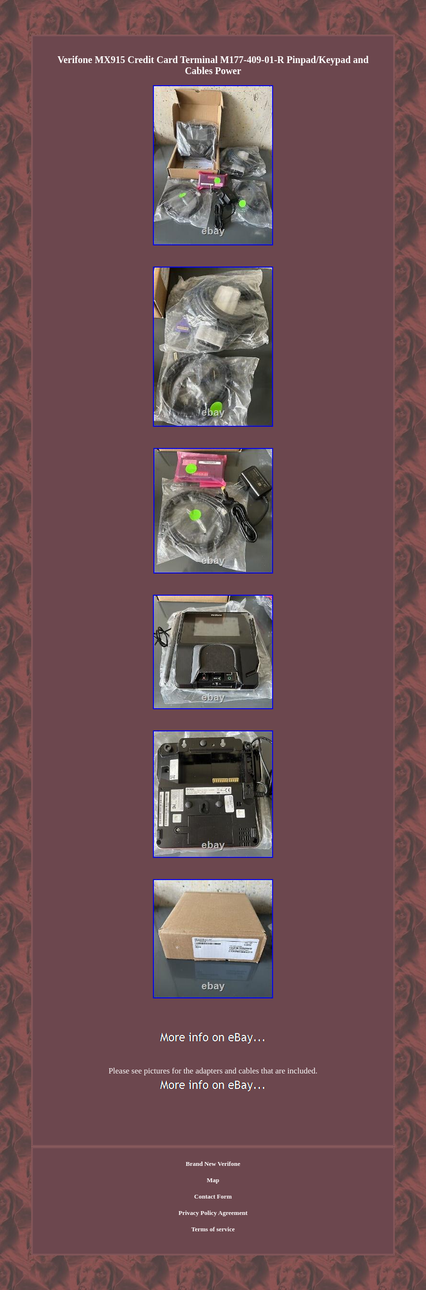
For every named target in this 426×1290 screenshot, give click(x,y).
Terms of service (213, 1229)
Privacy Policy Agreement (212, 1212)
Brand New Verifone (213, 1163)
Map (213, 1180)
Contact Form (213, 1196)
